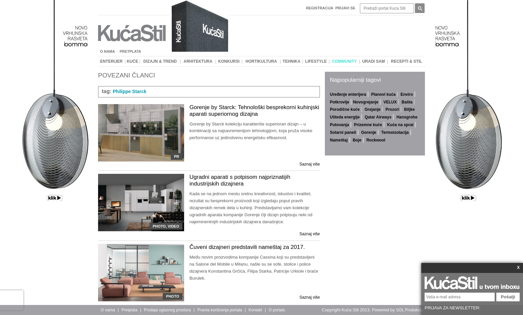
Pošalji (508, 296)
